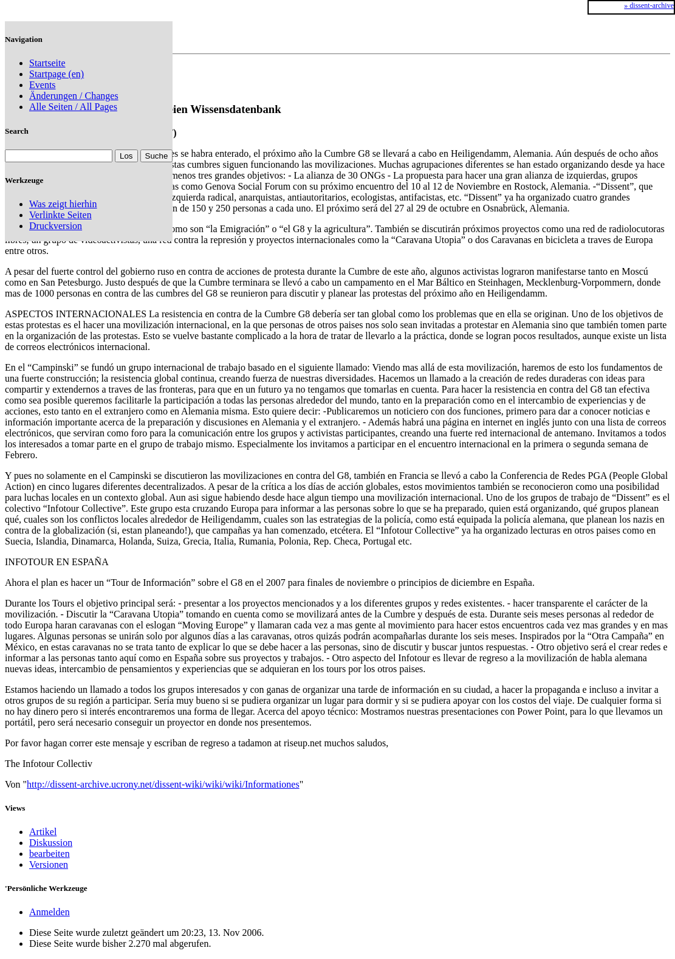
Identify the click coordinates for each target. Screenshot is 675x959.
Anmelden (49, 912)
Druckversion (55, 226)
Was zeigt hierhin (63, 204)
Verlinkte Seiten (60, 215)
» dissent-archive (649, 5)
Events (42, 85)
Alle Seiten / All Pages (73, 106)
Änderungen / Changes (73, 96)
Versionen (48, 864)
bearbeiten (49, 853)
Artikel (43, 832)
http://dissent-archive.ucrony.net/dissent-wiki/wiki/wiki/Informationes (163, 784)
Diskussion (50, 842)
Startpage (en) (56, 74)
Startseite (47, 63)
